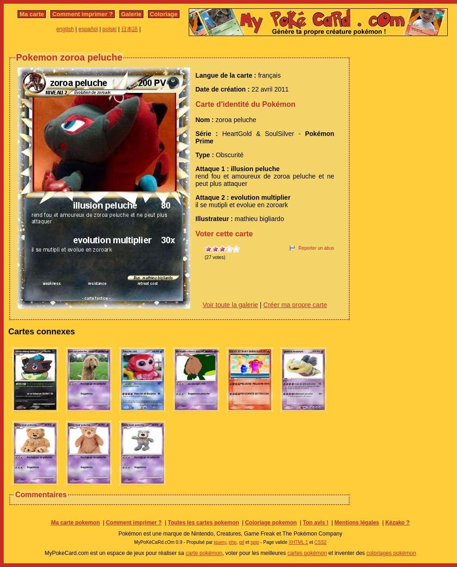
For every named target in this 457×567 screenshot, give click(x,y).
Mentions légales (356, 522)
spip (255, 542)
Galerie (131, 14)
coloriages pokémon (391, 553)
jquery (220, 542)
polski (109, 29)
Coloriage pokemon (271, 522)
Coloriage (164, 14)
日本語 (129, 29)
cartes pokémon (307, 553)
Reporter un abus (316, 248)
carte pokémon (203, 553)
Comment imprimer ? (82, 14)
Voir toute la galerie (230, 304)
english (65, 29)
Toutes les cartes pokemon (203, 522)
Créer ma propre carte (295, 304)
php (232, 542)
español (88, 29)
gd (241, 542)
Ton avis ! (315, 522)
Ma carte (31, 14)
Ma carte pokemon (75, 522)
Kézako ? (397, 522)
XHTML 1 (298, 542)
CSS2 (321, 542)
